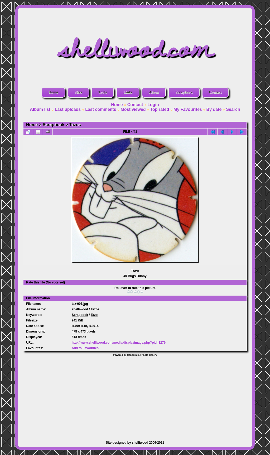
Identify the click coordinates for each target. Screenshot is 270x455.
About (154, 92)
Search (233, 109)
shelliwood (80, 309)
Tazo (94, 315)
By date (214, 109)
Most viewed (133, 109)
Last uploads (68, 109)
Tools (102, 92)
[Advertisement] (135, 396)
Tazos (75, 124)
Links (127, 92)
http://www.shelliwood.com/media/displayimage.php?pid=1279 (119, 342)
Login (153, 104)
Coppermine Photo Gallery (142, 355)
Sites (78, 92)
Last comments (100, 109)
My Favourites (187, 109)
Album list (40, 109)
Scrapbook (183, 92)
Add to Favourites (85, 348)
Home (53, 92)
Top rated (159, 109)
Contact (215, 92)
